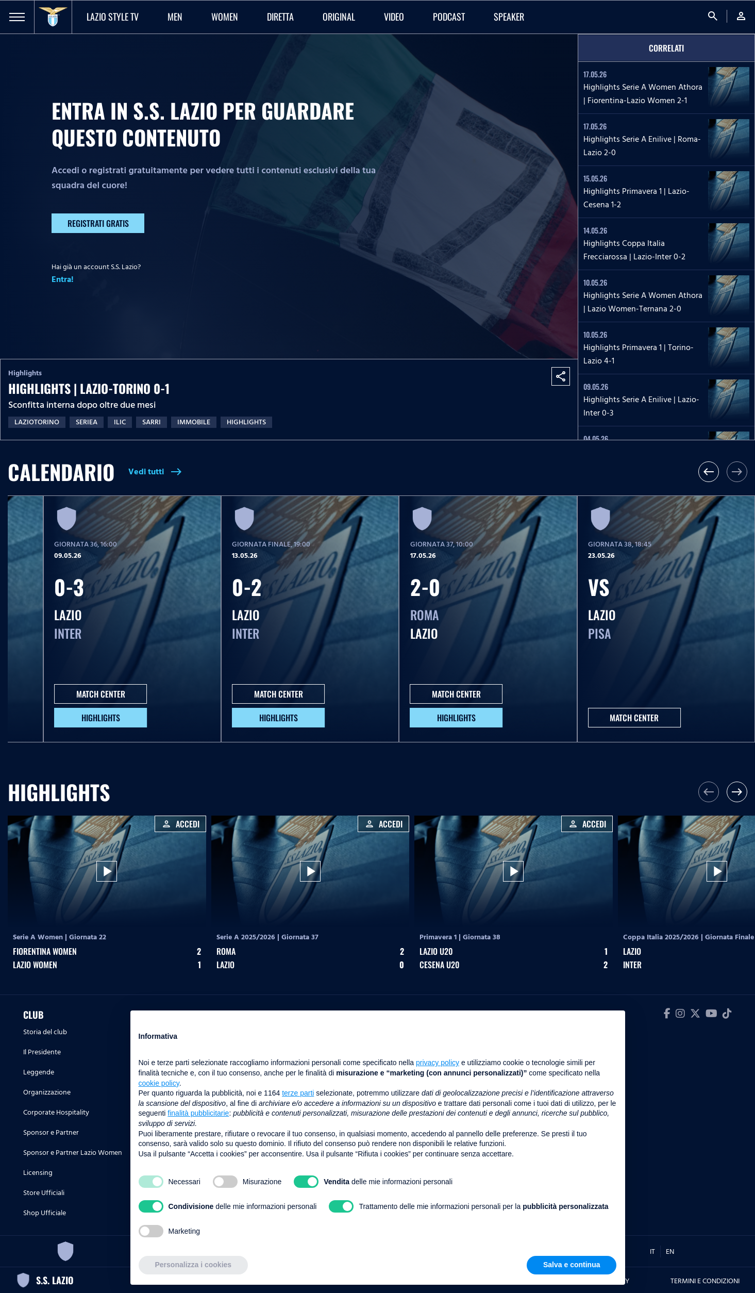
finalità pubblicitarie (198, 1113)
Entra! (63, 279)
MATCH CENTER (100, 694)
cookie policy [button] (159, 1083)
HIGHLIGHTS (100, 717)
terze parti (298, 1093)
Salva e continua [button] (571, 1265)
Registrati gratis (98, 223)
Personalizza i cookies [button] (193, 1265)
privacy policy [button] (437, 1062)
